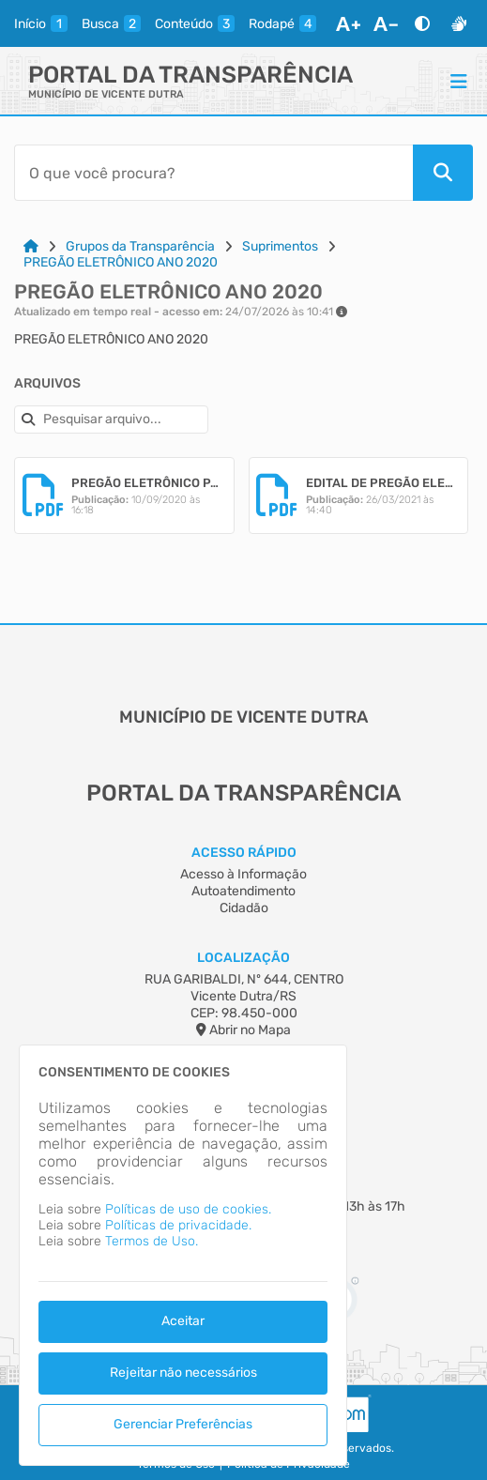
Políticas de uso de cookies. (188, 1209)
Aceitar (183, 1321)
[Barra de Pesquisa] (213, 173)
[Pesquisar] (443, 173)
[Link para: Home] (30, 246)
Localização (243, 958)
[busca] (111, 23)
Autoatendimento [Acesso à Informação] (243, 891)
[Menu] (459, 80)
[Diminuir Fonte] (386, 23)
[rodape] (282, 23)
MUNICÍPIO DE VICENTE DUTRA (106, 94)
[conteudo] (195, 23)
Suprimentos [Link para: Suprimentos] (280, 246)
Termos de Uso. (151, 1241)
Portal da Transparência (190, 74)
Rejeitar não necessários (183, 1373)
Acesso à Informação (243, 874)
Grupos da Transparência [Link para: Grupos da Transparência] (140, 246)
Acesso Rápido (244, 853)
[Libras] (459, 23)
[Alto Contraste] (422, 23)
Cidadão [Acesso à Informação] (244, 908)
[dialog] (183, 1255)
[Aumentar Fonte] (348, 23)
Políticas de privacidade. (178, 1225)
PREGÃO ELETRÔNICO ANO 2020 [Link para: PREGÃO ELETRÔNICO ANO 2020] (120, 262)
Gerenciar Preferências (183, 1424)
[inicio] (41, 23)
